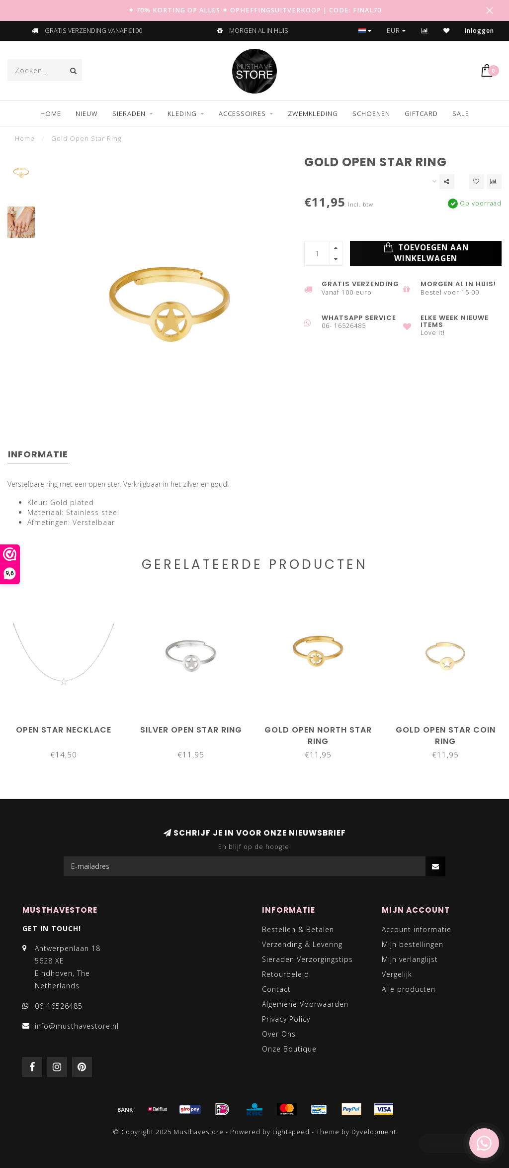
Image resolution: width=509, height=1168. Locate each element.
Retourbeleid (285, 974)
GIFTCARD (421, 113)
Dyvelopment (373, 1132)
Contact (276, 989)
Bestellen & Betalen (298, 929)
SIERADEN (129, 113)
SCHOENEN (371, 113)
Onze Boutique (289, 1049)
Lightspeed (291, 1132)
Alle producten (408, 989)
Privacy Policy (286, 1019)
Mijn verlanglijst (410, 959)
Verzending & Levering (302, 944)
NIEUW (87, 113)
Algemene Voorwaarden (305, 1004)
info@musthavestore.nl (77, 1026)
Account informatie (416, 929)
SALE (460, 113)
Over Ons (279, 1034)
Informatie (38, 454)
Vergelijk (397, 974)
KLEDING (182, 113)
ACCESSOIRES (242, 113)
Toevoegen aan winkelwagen (426, 253)
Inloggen (479, 30)
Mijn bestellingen (412, 944)
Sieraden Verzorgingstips (307, 959)
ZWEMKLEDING (313, 113)
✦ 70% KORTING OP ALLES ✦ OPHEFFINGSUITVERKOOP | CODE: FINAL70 (254, 10)
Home (50, 113)
